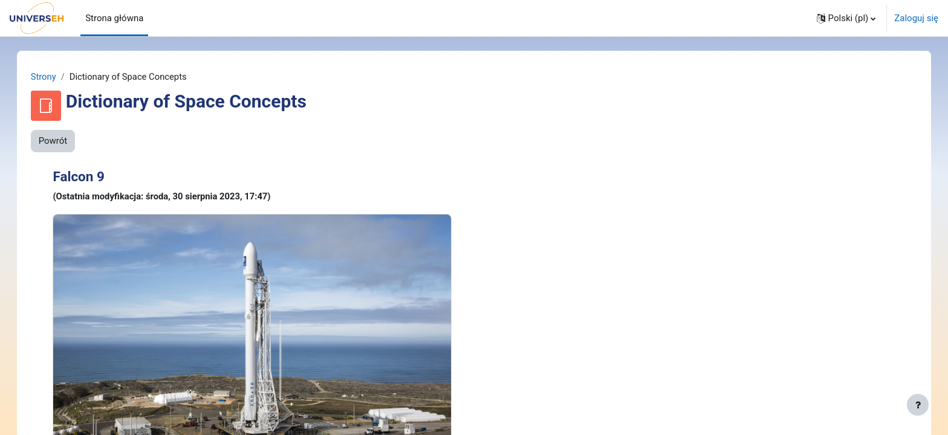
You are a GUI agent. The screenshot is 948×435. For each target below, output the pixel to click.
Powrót (65, 141)
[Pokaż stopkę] (918, 405)
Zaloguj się (916, 18)
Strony (56, 76)
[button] (846, 18)
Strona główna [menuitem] (114, 18)
